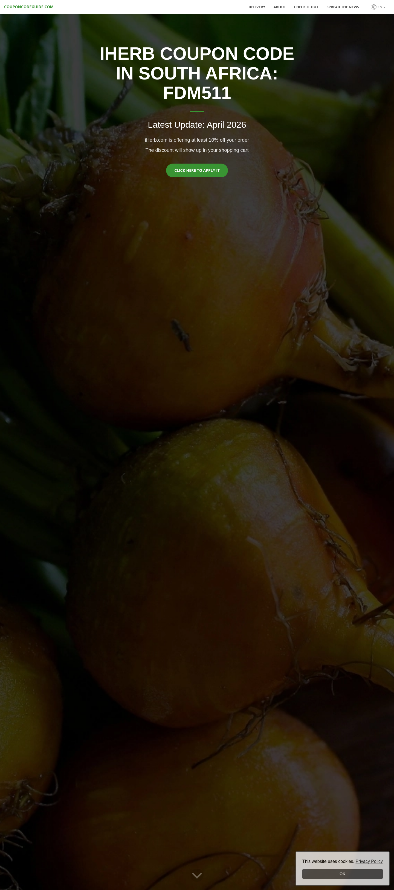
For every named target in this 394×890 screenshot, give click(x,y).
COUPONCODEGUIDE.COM (29, 6)
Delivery (256, 6)
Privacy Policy (369, 861)
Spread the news (343, 6)
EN (378, 7)
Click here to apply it (197, 170)
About (279, 6)
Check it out (306, 6)
